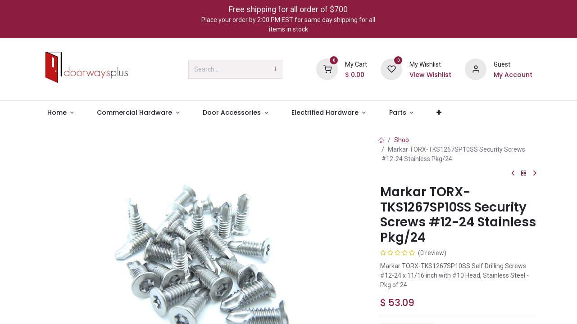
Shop (401, 140)
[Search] (275, 69)
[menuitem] (61, 113)
